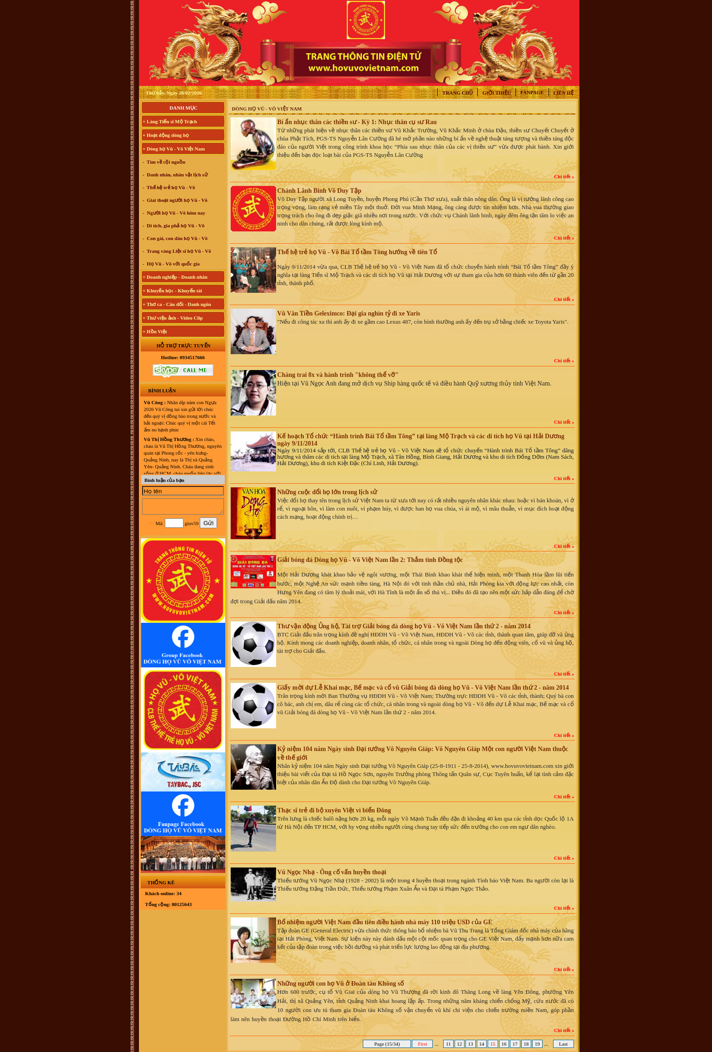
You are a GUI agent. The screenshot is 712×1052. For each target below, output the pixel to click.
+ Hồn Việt (155, 331)
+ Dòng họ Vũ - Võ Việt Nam (174, 148)
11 (448, 1044)
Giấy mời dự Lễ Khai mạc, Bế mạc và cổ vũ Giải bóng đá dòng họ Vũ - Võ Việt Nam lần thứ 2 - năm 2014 (423, 687)
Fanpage (532, 92)
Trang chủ (457, 92)
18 (526, 1044)
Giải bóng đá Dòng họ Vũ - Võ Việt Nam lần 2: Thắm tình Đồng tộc (370, 559)
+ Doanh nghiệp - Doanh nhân (175, 277)
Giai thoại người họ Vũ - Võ (177, 200)
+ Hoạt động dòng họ (166, 135)
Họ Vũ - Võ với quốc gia (173, 263)
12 (460, 1044)
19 (537, 1044)
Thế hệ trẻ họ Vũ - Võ (170, 187)
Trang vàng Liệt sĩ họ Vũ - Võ (178, 251)
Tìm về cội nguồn (166, 162)
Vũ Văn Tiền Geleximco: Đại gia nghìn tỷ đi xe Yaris (348, 313)
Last (563, 1044)
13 (471, 1044)
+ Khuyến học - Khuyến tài (172, 290)
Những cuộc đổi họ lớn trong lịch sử (327, 492)
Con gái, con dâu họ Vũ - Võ (177, 238)
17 (515, 1044)
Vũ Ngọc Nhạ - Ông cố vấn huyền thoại (331, 872)
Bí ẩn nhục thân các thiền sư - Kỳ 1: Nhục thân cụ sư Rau (357, 122)
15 (493, 1044)
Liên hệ (564, 92)
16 (504, 1044)
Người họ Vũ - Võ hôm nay (176, 212)
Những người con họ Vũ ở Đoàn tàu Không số (340, 983)
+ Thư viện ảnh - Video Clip (173, 318)
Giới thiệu (496, 92)
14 (482, 1044)
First (423, 1044)
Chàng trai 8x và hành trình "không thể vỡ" (338, 374)
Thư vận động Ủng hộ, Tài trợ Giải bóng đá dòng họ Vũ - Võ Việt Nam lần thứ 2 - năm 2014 (404, 626)
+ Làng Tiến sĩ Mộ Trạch (170, 121)
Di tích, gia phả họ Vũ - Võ (175, 225)
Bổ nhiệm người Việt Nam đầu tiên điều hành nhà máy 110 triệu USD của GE (385, 922)
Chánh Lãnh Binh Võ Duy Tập (319, 190)
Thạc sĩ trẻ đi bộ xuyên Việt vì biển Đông (334, 810)
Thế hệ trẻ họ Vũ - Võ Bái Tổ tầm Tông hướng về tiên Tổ (357, 252)
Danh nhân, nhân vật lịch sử (177, 174)
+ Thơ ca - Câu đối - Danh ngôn (177, 304)
